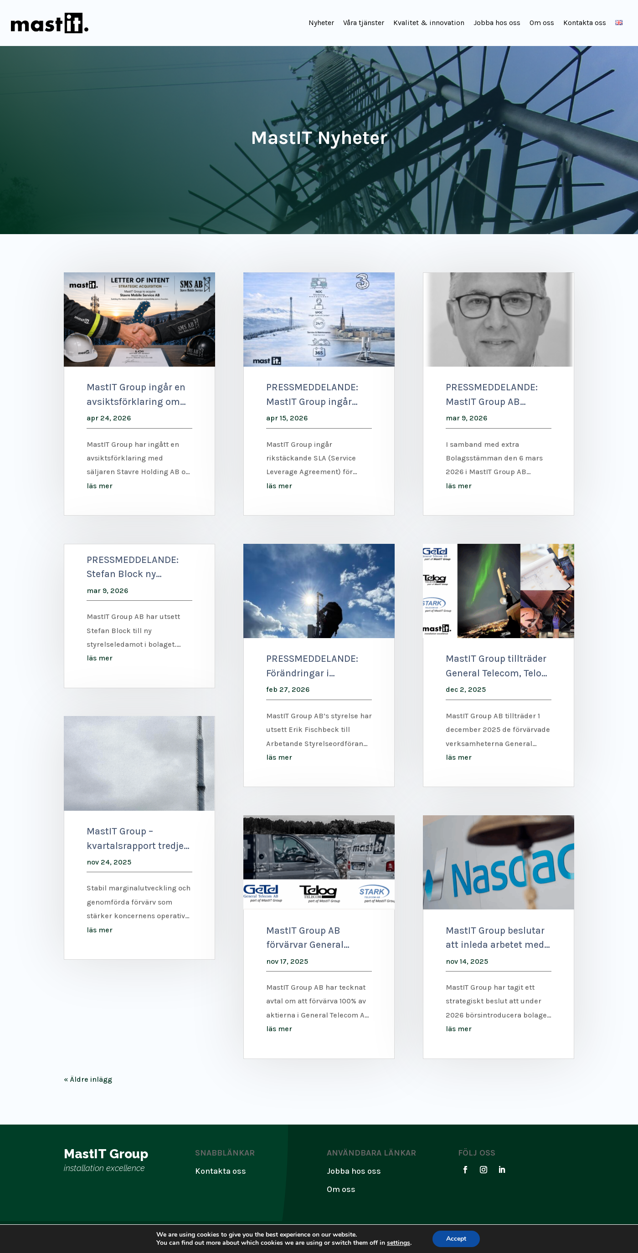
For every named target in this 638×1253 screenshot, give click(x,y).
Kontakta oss (584, 22)
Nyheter (321, 22)
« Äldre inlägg (88, 1079)
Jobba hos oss (496, 22)
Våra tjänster (363, 22)
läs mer (100, 485)
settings (398, 1243)
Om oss (542, 22)
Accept (456, 1238)
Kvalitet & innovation (428, 22)
